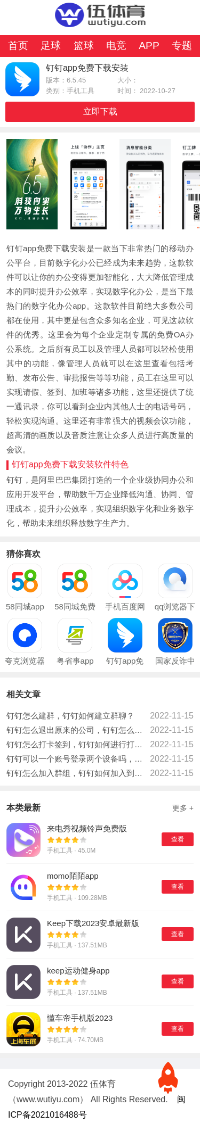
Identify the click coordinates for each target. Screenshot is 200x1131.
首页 (18, 45)
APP (149, 45)
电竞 (116, 45)
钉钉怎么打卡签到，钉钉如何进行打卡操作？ (75, 744)
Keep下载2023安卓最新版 (93, 923)
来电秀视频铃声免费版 (87, 828)
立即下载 (100, 111)
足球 (51, 45)
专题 (182, 45)
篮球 (84, 45)
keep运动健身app (78, 970)
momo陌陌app (73, 875)
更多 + (183, 808)
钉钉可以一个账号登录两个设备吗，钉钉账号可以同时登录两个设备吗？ (75, 758)
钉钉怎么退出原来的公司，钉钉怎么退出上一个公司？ (75, 729)
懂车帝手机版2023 (80, 1017)
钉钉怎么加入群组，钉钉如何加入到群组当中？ (75, 773)
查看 (177, 839)
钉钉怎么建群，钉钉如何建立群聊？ (70, 715)
